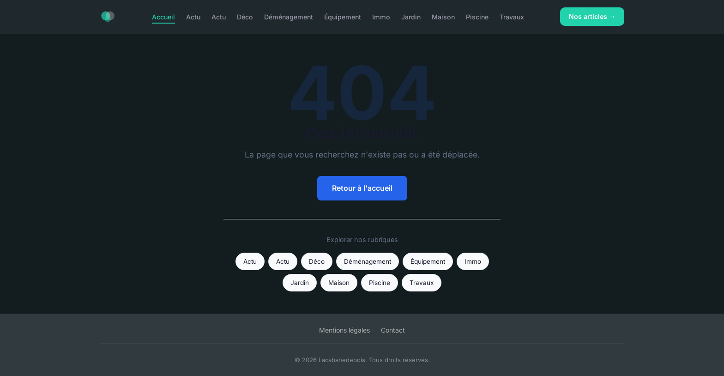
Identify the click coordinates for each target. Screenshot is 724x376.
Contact (393, 330)
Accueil (163, 16)
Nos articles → (592, 16)
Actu (193, 16)
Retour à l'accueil (362, 188)
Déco (245, 16)
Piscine (477, 16)
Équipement (342, 16)
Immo (381, 16)
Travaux (512, 16)
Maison (443, 16)
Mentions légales (344, 330)
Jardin (411, 16)
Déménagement (288, 16)
